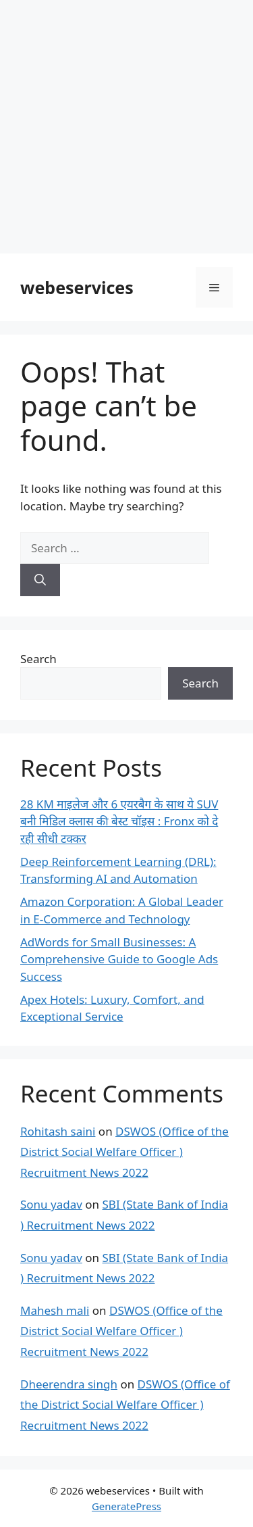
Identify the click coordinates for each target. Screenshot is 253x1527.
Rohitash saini (57, 1131)
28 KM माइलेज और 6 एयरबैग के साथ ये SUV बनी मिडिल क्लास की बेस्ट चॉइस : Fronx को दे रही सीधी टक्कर (119, 821)
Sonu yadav (51, 1204)
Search (38, 658)
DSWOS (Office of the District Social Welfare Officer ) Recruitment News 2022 (124, 1151)
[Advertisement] (126, 126)
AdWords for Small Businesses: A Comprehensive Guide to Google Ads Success (119, 959)
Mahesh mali (54, 1310)
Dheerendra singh (68, 1384)
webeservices (77, 287)
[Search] (40, 580)
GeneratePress (126, 1506)
